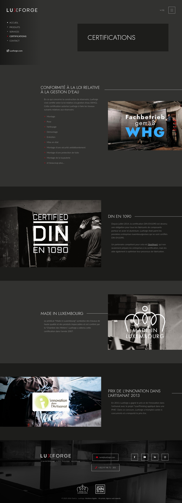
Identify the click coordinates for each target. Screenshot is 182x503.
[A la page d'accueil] (22, 10)
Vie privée (101, 498)
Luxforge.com (16, 50)
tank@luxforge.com (107, 457)
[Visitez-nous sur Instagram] (165, 457)
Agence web (110, 498)
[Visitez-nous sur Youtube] (144, 457)
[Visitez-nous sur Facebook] (134, 457)
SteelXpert (153, 244)
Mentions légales (91, 498)
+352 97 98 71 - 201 (107, 467)
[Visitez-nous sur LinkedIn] (154, 457)
